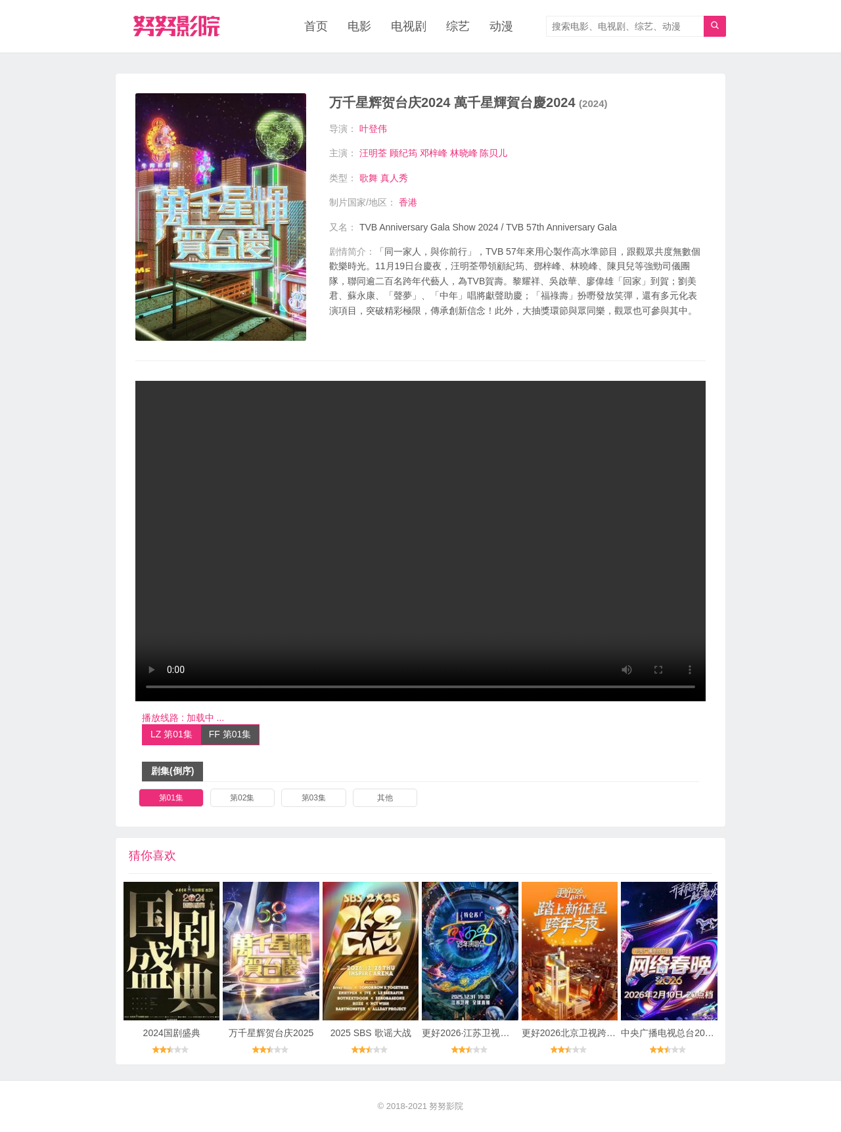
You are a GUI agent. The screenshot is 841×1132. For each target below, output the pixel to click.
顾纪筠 (403, 153)
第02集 (242, 797)
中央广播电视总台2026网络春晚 (686, 1033)
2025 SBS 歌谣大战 (370, 1033)
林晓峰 (464, 153)
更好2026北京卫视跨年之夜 (578, 1033)
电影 (359, 26)
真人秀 (394, 178)
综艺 (458, 26)
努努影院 (446, 1106)
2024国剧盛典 (171, 1033)
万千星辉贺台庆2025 (271, 1033)
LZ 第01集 (171, 734)
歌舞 (368, 178)
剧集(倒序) (172, 771)
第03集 (314, 797)
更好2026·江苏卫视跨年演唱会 (484, 1033)
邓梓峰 (433, 153)
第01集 (171, 797)
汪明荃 (373, 153)
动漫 (501, 26)
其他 (385, 797)
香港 (408, 202)
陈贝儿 (493, 153)
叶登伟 (373, 128)
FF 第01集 (230, 734)
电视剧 (408, 26)
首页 (316, 26)
